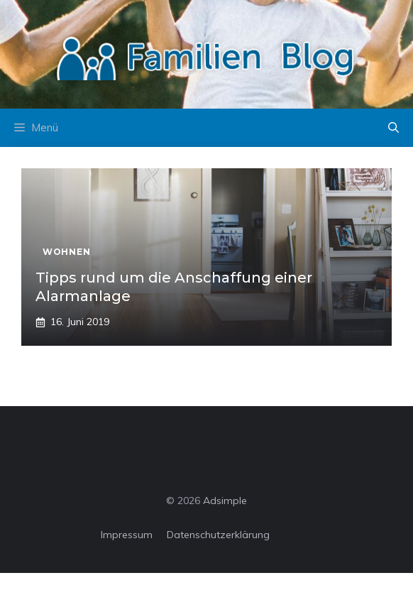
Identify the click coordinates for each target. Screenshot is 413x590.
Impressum (127, 534)
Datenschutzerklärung (218, 534)
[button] (393, 128)
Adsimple (225, 500)
